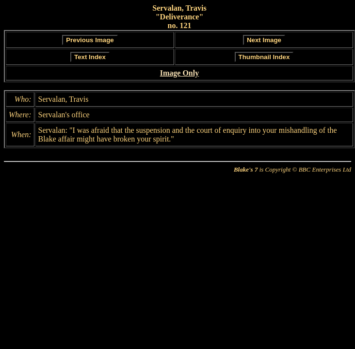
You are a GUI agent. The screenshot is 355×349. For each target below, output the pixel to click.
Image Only (179, 73)
